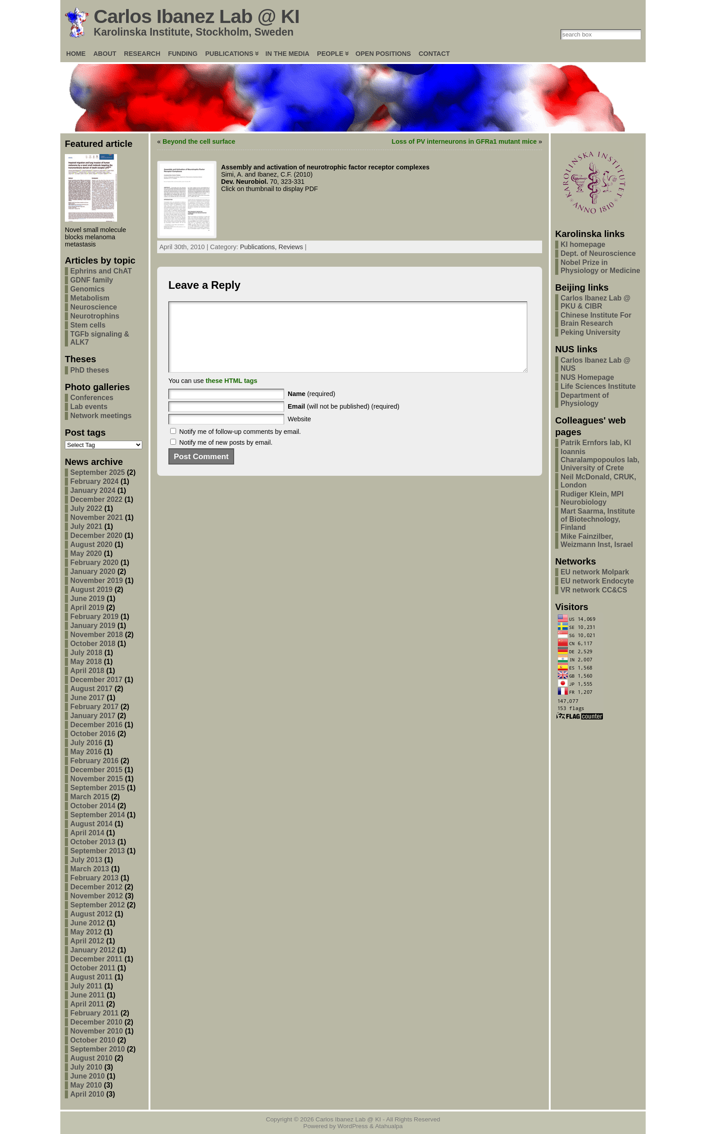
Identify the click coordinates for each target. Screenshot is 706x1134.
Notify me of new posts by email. (225, 456)
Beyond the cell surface (199, 141)
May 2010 (86, 1085)
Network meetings (100, 415)
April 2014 (87, 833)
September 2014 (97, 815)
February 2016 (94, 761)
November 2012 (96, 896)
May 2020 (86, 553)
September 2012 (97, 905)
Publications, (259, 246)
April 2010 (87, 1094)
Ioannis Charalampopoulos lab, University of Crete (600, 460)
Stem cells (87, 325)
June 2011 (87, 995)
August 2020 (91, 544)
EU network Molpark (595, 572)
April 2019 (87, 607)
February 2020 (94, 562)
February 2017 (94, 706)
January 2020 (92, 571)
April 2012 (87, 941)
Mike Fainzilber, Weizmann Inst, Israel (597, 540)
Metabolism (89, 298)
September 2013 (97, 851)
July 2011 (86, 986)
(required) (311, 407)
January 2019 (92, 625)
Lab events (89, 406)
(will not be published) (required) (343, 420)
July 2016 (86, 743)
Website (299, 432)
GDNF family (91, 280)
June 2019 (87, 598)
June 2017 (87, 697)
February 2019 (94, 616)
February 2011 (94, 1013)
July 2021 (86, 526)
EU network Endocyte (597, 581)
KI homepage (583, 244)
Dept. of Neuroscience (598, 253)
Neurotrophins (94, 316)
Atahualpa (389, 1126)
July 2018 (86, 652)
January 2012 (92, 950)
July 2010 (86, 1067)
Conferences (91, 397)
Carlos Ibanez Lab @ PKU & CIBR (595, 302)
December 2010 (96, 1022)
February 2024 (94, 481)
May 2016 (86, 752)
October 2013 (92, 842)
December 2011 (96, 959)
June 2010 (87, 1076)
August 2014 (91, 824)
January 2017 (92, 716)
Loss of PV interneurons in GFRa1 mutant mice (464, 141)
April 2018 (87, 670)
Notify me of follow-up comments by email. (240, 445)
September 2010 (97, 1049)
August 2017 (91, 688)
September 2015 (97, 788)
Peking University (590, 332)
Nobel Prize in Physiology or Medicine (600, 266)
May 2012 (86, 932)
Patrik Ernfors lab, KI (596, 442)
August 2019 (91, 589)
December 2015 (96, 770)
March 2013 (89, 869)
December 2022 (96, 499)
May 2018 (86, 661)
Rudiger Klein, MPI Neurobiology (592, 498)
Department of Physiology (585, 399)
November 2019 (96, 580)
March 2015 (89, 797)
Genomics (87, 289)
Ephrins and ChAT (101, 271)
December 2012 (96, 887)
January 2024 (92, 490)
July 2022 (86, 508)
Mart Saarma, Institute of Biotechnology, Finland (598, 519)
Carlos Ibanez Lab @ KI (196, 16)
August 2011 (91, 977)
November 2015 (96, 779)
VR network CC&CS (594, 590)
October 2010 (92, 1040)
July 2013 (86, 860)
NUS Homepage (587, 377)
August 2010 (91, 1058)
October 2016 (92, 734)
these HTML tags (232, 394)
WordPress (353, 1126)
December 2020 (96, 535)
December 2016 (96, 725)
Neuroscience (93, 307)
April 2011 (87, 1004)
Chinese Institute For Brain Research (596, 319)
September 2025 (97, 472)
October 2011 (92, 968)
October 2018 (92, 643)
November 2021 (96, 517)
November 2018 (96, 634)
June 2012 (87, 923)
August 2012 (91, 914)
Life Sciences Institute (598, 386)
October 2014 (92, 806)
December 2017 (96, 679)
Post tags (85, 432)
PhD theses (89, 370)
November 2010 (96, 1031)
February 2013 (94, 878)
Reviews (291, 246)
